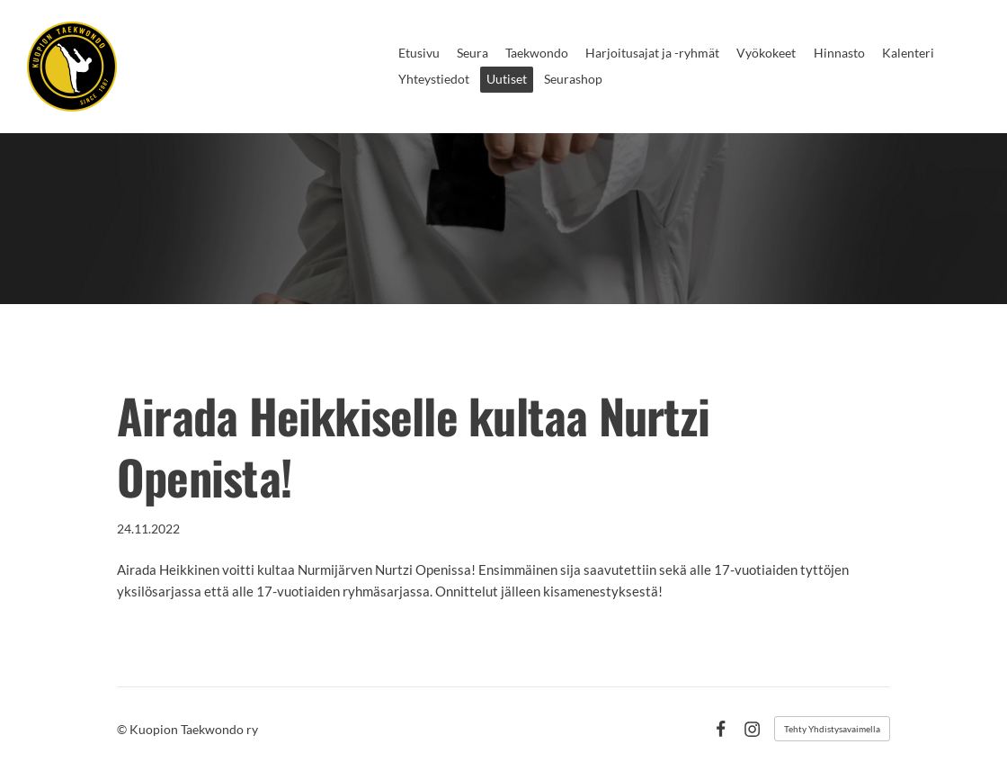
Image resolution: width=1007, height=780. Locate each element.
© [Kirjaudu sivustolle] (123, 729)
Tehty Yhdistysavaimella (832, 728)
